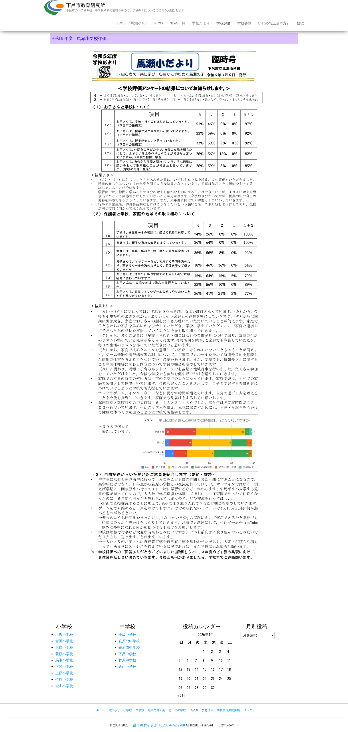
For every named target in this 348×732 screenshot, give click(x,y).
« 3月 (181, 695)
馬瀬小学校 (64, 660)
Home (119, 23)
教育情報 (207, 710)
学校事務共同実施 (228, 710)
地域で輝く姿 (156, 710)
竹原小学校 (64, 679)
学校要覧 (244, 23)
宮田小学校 (64, 641)
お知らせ (114, 710)
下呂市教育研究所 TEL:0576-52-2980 (157, 725)
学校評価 (223, 23)
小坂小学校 (64, 635)
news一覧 (177, 23)
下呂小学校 (64, 667)
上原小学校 (64, 673)
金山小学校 (64, 686)
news (158, 23)
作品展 (194, 710)
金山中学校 (127, 667)
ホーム (100, 710)
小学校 (127, 710)
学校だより (201, 23)
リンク (247, 710)
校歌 (300, 23)
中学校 (140, 710)
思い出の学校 (177, 710)
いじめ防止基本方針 (274, 23)
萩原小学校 (64, 654)
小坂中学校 (127, 635)
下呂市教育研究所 (85, 5)
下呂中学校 (127, 654)
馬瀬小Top (139, 23)
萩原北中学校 (129, 641)
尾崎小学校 (64, 647)
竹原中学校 (127, 660)
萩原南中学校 (129, 647)
